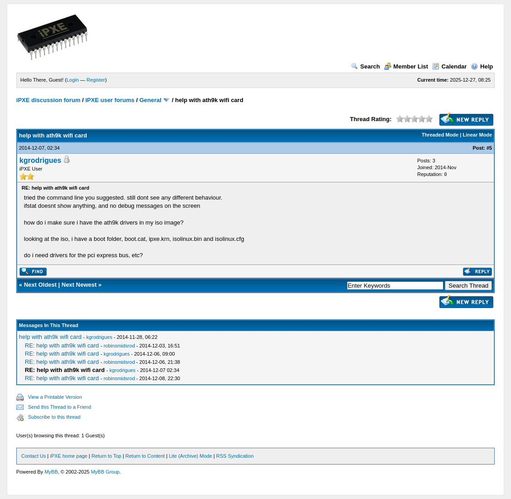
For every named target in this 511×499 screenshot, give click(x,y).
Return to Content (145, 456)
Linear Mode (477, 134)
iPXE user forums (109, 100)
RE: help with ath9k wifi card (62, 345)
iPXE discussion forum (48, 100)
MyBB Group (105, 472)
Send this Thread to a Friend (59, 407)
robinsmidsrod (119, 345)
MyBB (51, 472)
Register (96, 80)
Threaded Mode (440, 134)
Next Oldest (40, 284)
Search (365, 66)
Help (482, 66)
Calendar (449, 66)
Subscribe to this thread (54, 417)
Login (73, 80)
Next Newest (79, 284)
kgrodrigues (40, 160)
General (150, 100)
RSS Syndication (235, 456)
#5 (489, 148)
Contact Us (33, 456)
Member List (406, 66)
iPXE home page (69, 456)
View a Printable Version (55, 397)
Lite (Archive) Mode (190, 456)
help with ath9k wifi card (50, 336)
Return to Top (107, 456)
